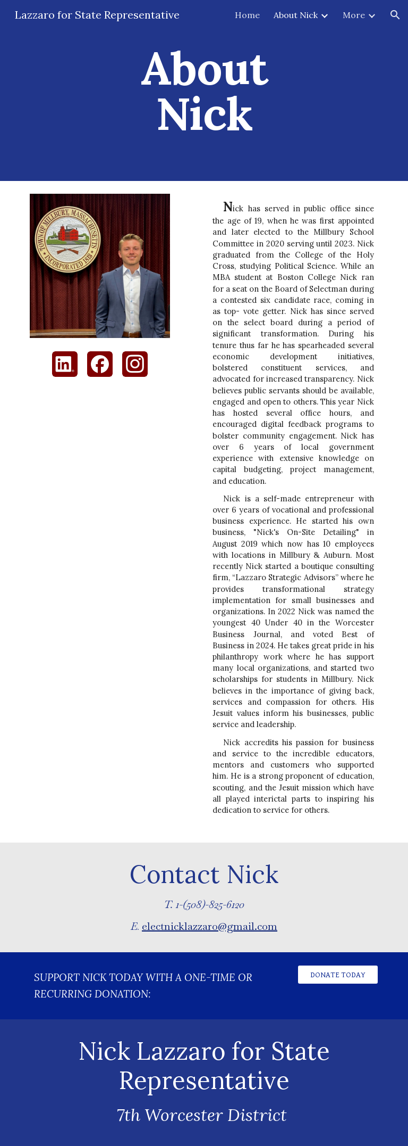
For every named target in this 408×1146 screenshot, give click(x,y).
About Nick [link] (296, 15)
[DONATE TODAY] (337, 974)
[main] (203, 91)
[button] (395, 15)
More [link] (354, 15)
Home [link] (247, 15)
